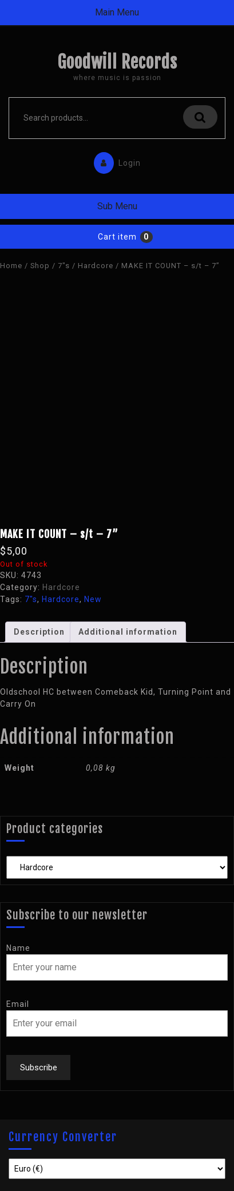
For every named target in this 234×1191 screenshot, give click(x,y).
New (93, 599)
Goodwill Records (117, 62)
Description (39, 631)
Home (11, 265)
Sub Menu (117, 206)
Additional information (127, 631)
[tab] (39, 632)
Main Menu (117, 12)
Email (17, 1004)
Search (200, 117)
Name (18, 948)
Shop (40, 265)
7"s (64, 265)
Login (114, 160)
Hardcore (95, 265)
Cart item (117, 236)
